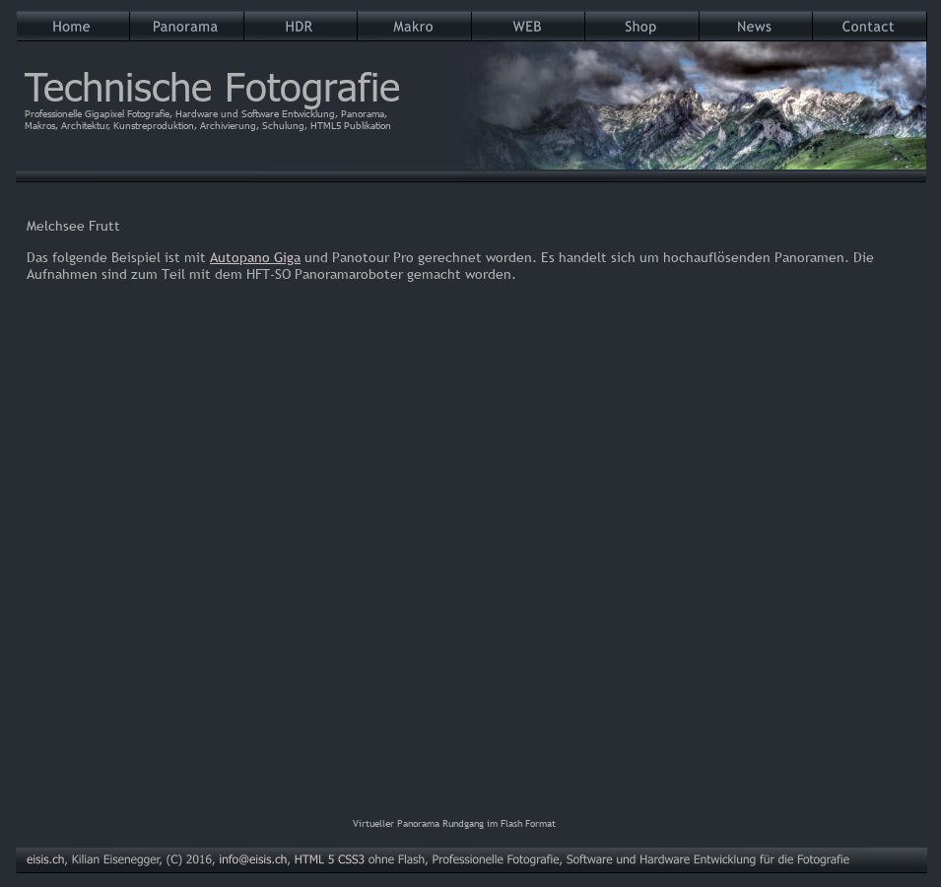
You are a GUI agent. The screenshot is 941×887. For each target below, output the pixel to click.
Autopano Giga (255, 257)
